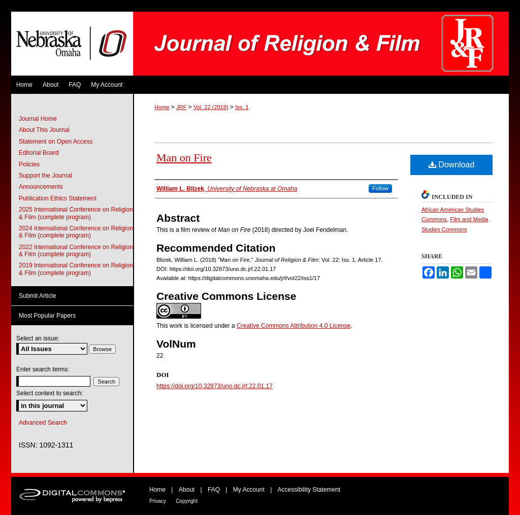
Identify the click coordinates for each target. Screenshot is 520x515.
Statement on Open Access (55, 141)
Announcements (41, 186)
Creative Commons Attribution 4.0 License (293, 325)
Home (161, 107)
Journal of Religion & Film (321, 44)
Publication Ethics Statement (57, 198)
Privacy (157, 501)
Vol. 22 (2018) (211, 107)
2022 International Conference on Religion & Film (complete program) (76, 251)
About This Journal (44, 129)
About (186, 489)
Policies (29, 164)
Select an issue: (37, 338)
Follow (380, 188)
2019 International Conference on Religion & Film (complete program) (76, 269)
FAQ (214, 489)
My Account (249, 489)
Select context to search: (49, 393)
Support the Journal (45, 175)
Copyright (187, 501)
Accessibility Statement (309, 489)
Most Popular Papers (47, 315)
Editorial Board (39, 152)
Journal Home (38, 118)
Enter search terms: (43, 369)
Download (452, 164)
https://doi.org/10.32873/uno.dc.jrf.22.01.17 (214, 386)
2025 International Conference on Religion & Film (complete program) (76, 213)
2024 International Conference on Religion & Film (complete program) (76, 232)
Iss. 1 (241, 107)
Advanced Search (43, 422)
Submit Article (37, 295)
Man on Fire (184, 157)
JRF (181, 107)
